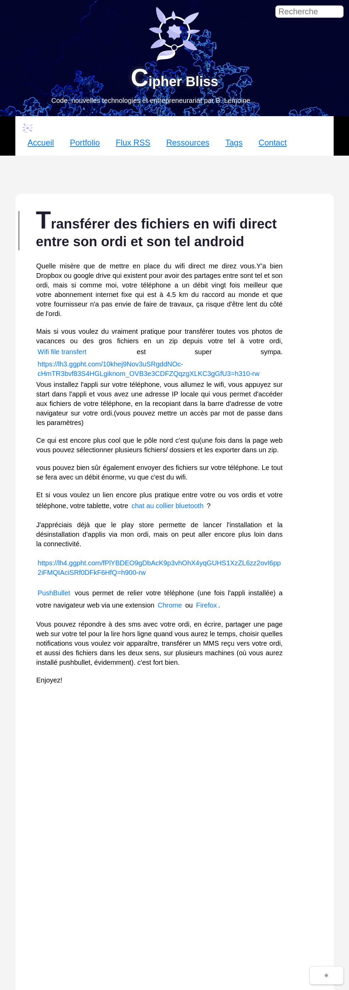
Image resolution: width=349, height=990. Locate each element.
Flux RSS (133, 142)
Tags (234, 142)
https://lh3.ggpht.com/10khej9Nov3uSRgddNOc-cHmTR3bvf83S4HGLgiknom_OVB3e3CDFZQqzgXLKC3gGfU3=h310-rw (148, 368)
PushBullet (53, 593)
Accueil (41, 142)
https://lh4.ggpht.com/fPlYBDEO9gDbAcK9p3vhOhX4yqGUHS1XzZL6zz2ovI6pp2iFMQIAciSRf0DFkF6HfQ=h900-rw (159, 567)
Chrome (170, 605)
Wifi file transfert (61, 352)
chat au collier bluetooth (167, 505)
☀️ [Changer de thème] (326, 975)
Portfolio (85, 142)
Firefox (206, 605)
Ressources (188, 142)
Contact (272, 142)
